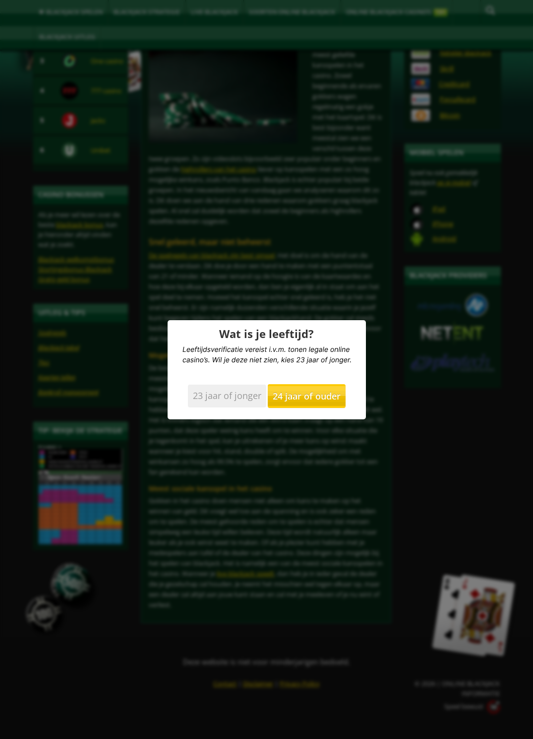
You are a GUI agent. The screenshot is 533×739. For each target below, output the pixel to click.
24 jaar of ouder (307, 396)
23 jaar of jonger (227, 395)
